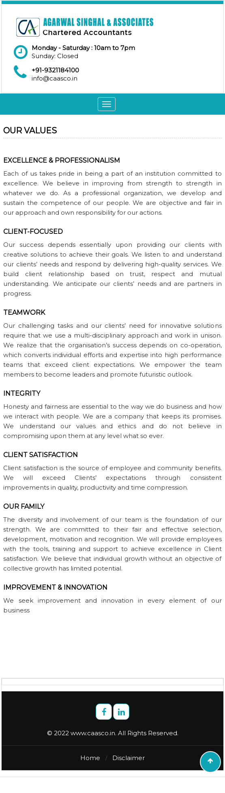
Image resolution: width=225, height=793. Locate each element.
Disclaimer (128, 758)
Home (90, 758)
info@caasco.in (54, 78)
